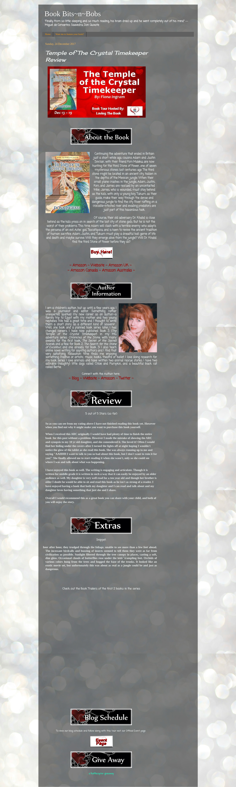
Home (48, 34)
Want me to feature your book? (69, 34)
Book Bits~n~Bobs (73, 14)
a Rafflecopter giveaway (101, 773)
